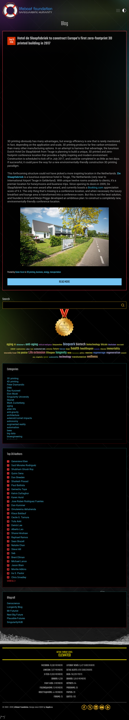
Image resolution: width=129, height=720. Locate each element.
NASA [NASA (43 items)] (69, 353)
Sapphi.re (49, 707)
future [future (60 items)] (56, 349)
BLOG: (68, 674)
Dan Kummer (18, 505)
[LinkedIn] (96, 707)
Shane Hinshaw (19, 533)
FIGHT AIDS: (48, 683)
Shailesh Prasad (19, 481)
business (39, 272)
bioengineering (14, 436)
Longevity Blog (14, 607)
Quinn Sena (17, 473)
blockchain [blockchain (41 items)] (112, 345)
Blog (64, 24)
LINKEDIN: (47, 670)
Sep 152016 (11, 41)
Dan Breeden (18, 477)
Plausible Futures (16, 618)
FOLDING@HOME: (46, 688)
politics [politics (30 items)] (82, 353)
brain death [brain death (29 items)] (120, 345)
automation (13, 427)
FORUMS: (57, 697)
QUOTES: (69, 697)
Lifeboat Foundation (21, 707)
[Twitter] (90, 707)
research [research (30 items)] (123, 353)
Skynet (10, 400)
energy (46, 272)
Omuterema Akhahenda (23, 509)
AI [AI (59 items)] (15, 344)
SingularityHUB (15, 622)
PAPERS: (69, 692)
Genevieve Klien (19, 461)
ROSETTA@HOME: (45, 692)
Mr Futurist (12, 610)
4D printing (12, 381)
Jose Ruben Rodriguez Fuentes (27, 501)
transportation (55, 272)
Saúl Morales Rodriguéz (23, 465)
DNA (9, 387)
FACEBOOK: (45, 665)
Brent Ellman (18, 557)
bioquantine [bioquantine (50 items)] (57, 344)
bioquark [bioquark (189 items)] (69, 344)
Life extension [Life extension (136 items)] (36, 353)
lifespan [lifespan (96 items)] (50, 352)
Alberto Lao (17, 529)
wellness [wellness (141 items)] (92, 357)
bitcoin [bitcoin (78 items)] (104, 344)
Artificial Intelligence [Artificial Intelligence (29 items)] (45, 345)
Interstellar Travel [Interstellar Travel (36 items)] (10, 353)
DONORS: (54, 679)
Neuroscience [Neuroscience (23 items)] (75, 353)
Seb (13, 553)
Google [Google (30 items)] (68, 349)
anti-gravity (13, 412)
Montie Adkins (18, 569)
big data (11, 433)
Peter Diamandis (15, 384)
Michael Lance (19, 561)
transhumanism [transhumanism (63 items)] (79, 357)
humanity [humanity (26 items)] (97, 349)
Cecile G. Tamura (20, 517)
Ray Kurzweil (13, 390)
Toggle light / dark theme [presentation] (124, 10)
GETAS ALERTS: (72, 670)
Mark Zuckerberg (16, 402)
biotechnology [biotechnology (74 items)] (93, 344)
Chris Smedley (18, 577)
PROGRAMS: (70, 688)
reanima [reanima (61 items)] (88, 352)
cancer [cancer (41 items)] (12, 349)
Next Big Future (15, 614)
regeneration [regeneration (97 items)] (113, 352)
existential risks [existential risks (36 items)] (39, 349)
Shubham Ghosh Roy (22, 469)
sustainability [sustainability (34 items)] (53, 357)
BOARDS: (69, 679)
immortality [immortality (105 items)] (113, 348)
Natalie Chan (18, 545)
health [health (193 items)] (75, 348)
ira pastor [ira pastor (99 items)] (22, 352)
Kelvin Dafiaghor (20, 493)
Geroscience (13, 603)
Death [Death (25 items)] (31, 349)
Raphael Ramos (19, 537)
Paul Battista (18, 485)
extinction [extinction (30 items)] (49, 349)
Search (122, 305)
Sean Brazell (17, 541)
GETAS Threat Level (64, 654)
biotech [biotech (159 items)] (81, 344)
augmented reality (16, 424)
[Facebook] (84, 707)
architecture (13, 415)
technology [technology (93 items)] (65, 357)
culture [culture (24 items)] (28, 349)
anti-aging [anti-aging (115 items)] (32, 344)
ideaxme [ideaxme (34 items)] (103, 349)
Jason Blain (17, 565)
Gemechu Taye (19, 489)
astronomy (12, 421)
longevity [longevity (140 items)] (61, 353)
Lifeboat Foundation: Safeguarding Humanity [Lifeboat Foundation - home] (57, 10)
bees (9, 430)
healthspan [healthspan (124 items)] (86, 349)
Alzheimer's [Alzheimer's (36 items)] (21, 345)
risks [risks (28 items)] (34, 357)
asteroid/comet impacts (19, 418)
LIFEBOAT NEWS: (72, 665)
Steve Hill (16, 549)
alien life (11, 409)
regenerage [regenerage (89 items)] (99, 352)
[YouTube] (101, 707)
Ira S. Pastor (17, 573)
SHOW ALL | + (11, 581)
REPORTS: (70, 683)
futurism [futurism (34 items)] (62, 349)
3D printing (31, 272)
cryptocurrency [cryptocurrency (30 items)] (20, 349)
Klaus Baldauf (18, 513)
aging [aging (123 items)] (10, 344)
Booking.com (95, 187)
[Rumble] (107, 707)
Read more (64, 281)
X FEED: (47, 674)
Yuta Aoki (16, 521)
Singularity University (18, 396)
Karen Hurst (20, 272)
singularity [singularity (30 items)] (39, 357)
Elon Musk (12, 393)
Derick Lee (16, 525)
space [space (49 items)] (45, 357)
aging (10, 406)
